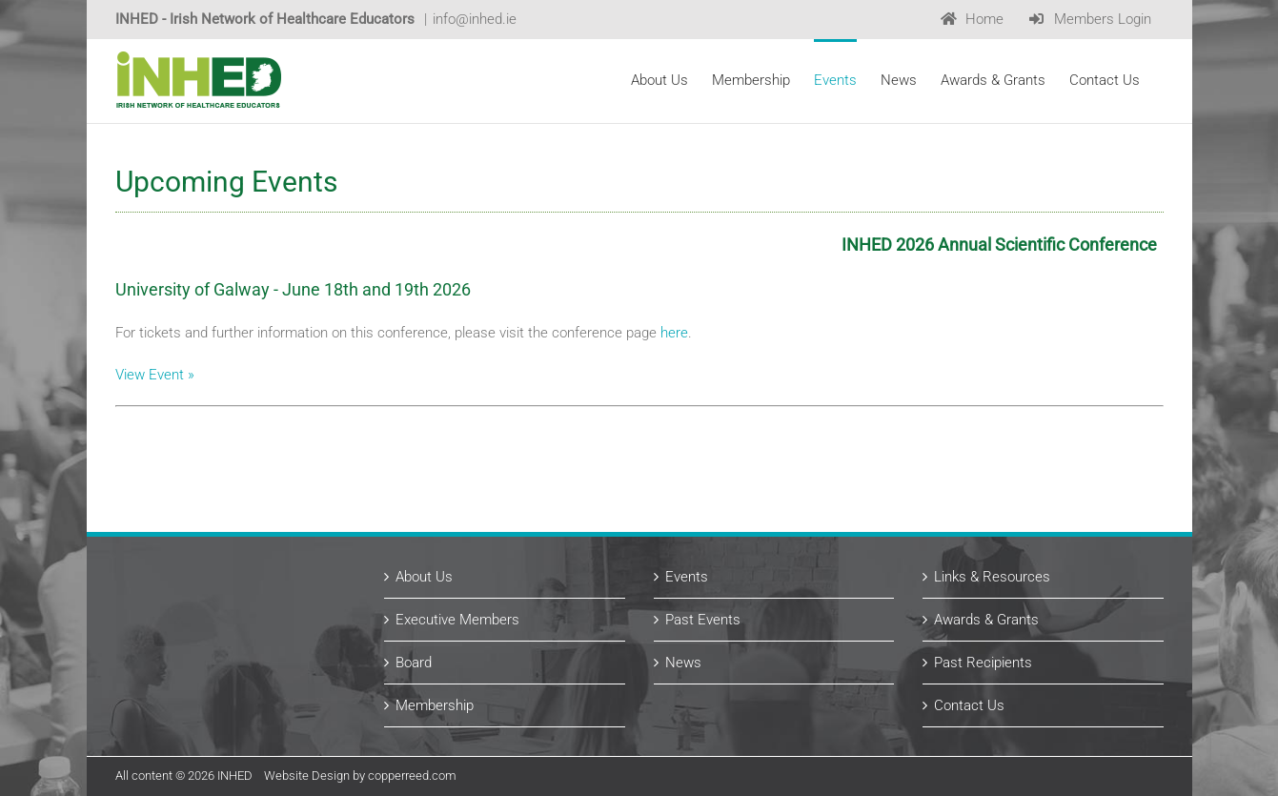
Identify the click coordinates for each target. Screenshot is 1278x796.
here (674, 332)
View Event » (154, 374)
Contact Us (969, 705)
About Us (424, 576)
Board (414, 662)
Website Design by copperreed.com (360, 775)
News (683, 662)
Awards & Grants (986, 619)
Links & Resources (992, 576)
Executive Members (457, 619)
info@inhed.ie (475, 19)
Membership (435, 705)
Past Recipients (983, 662)
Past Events (702, 619)
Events (686, 576)
